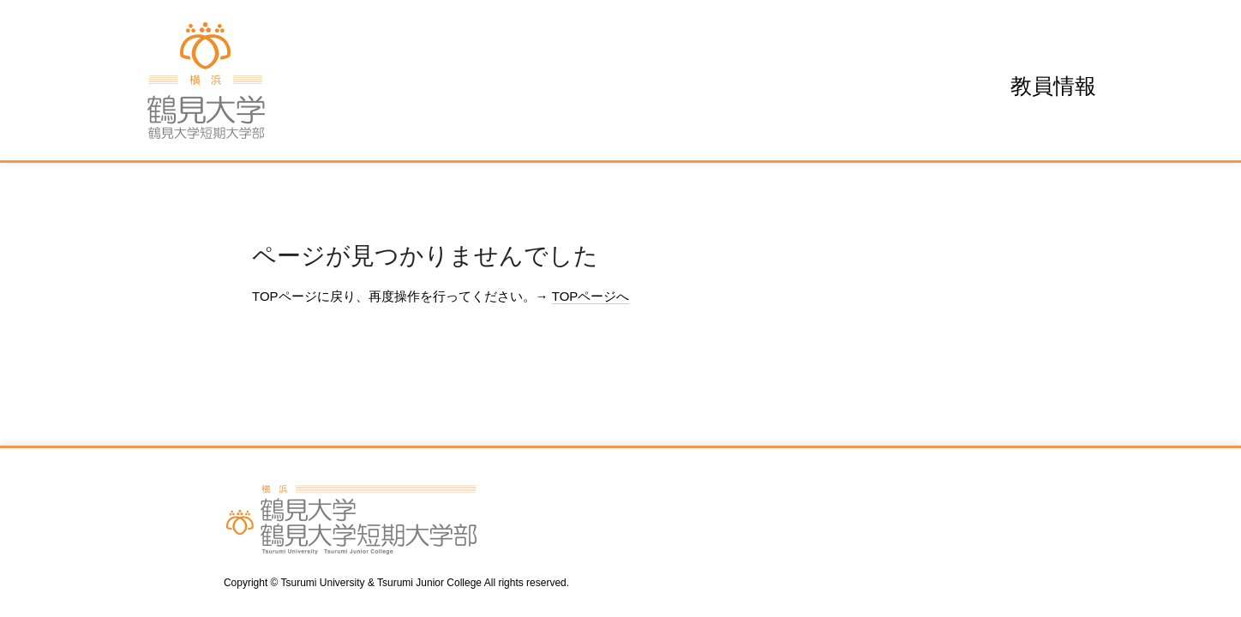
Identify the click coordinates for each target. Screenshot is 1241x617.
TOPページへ (591, 296)
